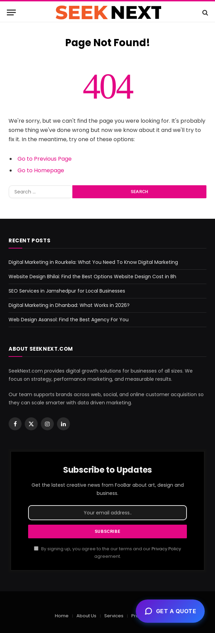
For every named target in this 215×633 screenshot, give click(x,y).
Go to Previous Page (44, 159)
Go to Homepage (40, 170)
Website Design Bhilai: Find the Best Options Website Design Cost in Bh (92, 276)
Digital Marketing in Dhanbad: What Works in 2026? (69, 305)
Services (113, 615)
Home (62, 615)
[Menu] (11, 12)
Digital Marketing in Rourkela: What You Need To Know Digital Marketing (93, 262)
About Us (86, 615)
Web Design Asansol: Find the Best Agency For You (69, 319)
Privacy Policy (166, 549)
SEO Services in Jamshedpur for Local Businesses (67, 290)
